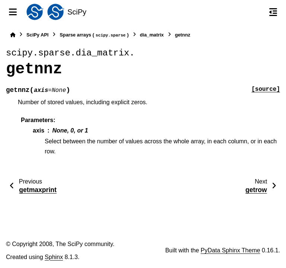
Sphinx (54, 257)
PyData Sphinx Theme (230, 250)
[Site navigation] (13, 12)
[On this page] (273, 12)
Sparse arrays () (94, 35)
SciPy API (37, 35)
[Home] (12, 35)
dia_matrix (152, 35)
